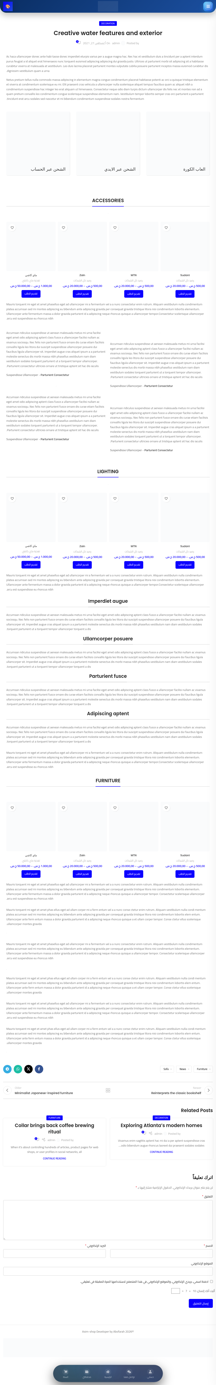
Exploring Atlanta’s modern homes (161, 1129)
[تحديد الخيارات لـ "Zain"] (82, 294)
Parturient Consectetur (158, 386)
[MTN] (133, 246)
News (183, 1069)
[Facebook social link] (39, 1069)
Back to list (108, 1092)
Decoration (108, 23)
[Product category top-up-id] (108, 143)
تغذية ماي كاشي (31, 280)
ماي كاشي (31, 275)
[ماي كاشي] (31, 246)
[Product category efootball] (178, 143)
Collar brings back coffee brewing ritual (54, 1133)
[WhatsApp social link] (18, 1069)
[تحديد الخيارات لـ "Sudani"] (185, 294)
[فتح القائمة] (208, 6)
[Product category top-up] (38, 143)
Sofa (166, 1069)
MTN (134, 275)
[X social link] (28, 1069)
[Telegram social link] (7, 1069)
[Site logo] (108, 6)
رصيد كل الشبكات (185, 280)
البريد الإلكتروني (95, 1250)
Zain (82, 275)
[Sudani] (185, 246)
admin (116, 43)
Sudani (185, 275)
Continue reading (161, 1156)
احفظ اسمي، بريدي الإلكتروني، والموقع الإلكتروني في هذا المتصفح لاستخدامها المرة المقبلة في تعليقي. (144, 1286)
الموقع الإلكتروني (202, 1267)
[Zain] (82, 246)
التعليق (207, 1200)
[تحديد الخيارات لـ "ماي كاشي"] (31, 294)
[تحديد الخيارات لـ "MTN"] (133, 294)
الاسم (208, 1250)
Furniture (202, 1069)
